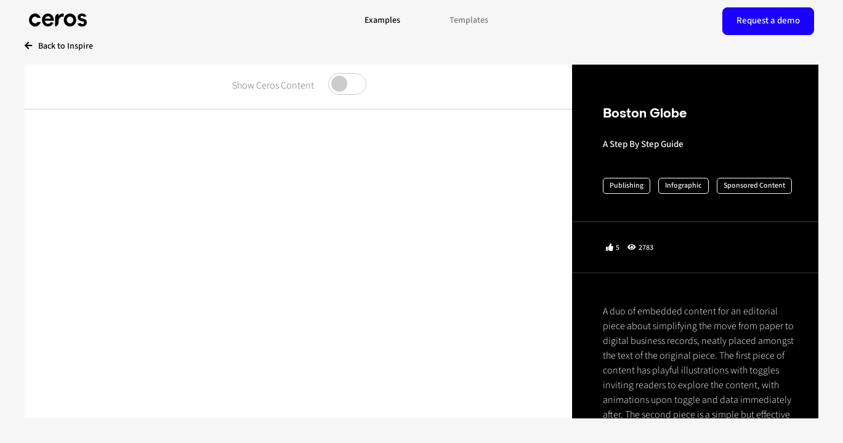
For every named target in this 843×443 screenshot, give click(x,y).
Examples (382, 20)
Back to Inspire (59, 46)
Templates (469, 20)
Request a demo (768, 20)
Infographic (683, 185)
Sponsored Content (754, 185)
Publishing (626, 185)
